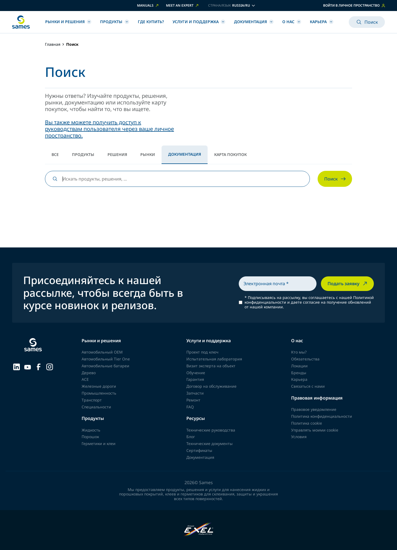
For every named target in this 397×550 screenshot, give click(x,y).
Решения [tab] (117, 154)
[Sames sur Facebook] (38, 366)
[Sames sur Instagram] (49, 366)
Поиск (367, 22)
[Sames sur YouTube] (27, 366)
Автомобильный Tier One (106, 359)
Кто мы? (299, 352)
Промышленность (99, 393)
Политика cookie (306, 423)
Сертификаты (199, 450)
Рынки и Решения (68, 21)
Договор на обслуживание (211, 386)
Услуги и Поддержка (199, 21)
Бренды (298, 372)
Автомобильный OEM (102, 352)
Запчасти (195, 393)
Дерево (89, 372)
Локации (299, 365)
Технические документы (209, 443)
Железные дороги (99, 386)
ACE (85, 379)
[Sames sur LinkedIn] (16, 366)
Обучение (195, 372)
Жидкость (91, 430)
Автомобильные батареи (105, 365)
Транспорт (92, 400)
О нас (291, 21)
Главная (52, 44)
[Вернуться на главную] (21, 22)
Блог (190, 436)
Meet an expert (182, 5)
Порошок (90, 436)
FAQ (190, 406)
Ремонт (193, 400)
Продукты (114, 21)
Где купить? (151, 21)
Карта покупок (230, 154)
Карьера (321, 21)
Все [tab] (55, 154)
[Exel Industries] (198, 530)
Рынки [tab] (147, 154)
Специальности (96, 406)
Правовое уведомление (313, 409)
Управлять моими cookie (314, 430)
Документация (253, 21)
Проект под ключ (202, 352)
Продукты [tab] (83, 154)
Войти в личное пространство (354, 5)
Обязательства (305, 359)
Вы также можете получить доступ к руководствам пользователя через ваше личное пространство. (109, 128)
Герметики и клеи (99, 443)
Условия (299, 436)
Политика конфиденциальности (321, 416)
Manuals (148, 5)
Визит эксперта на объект (210, 365)
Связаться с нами (308, 386)
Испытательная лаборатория (214, 359)
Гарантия (195, 379)
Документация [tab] (184, 154)
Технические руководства (210, 430)
